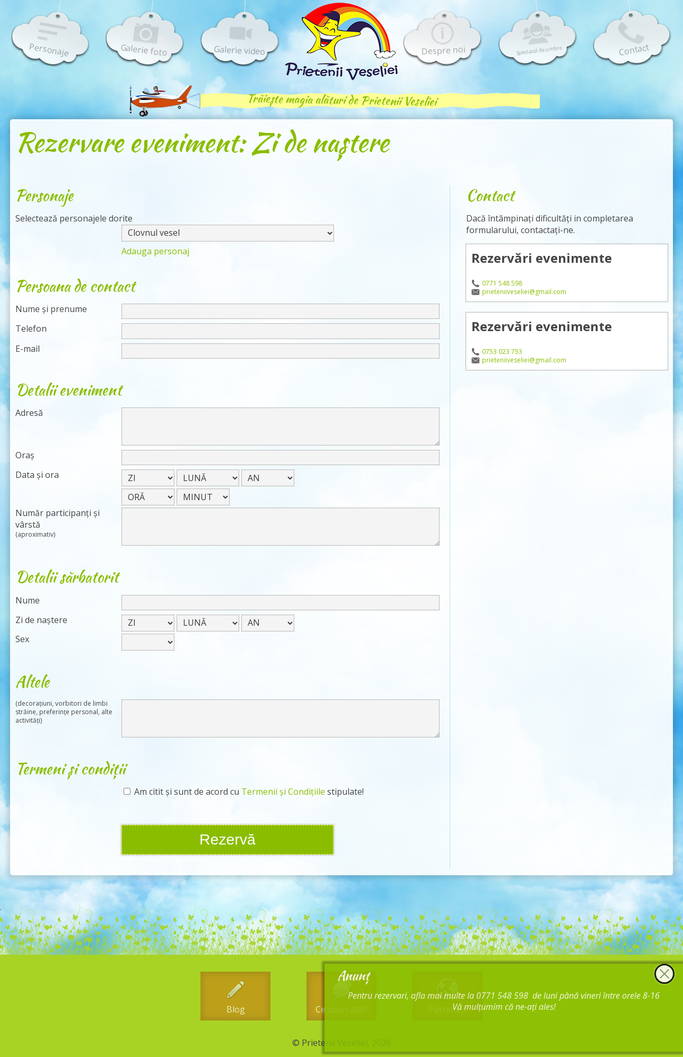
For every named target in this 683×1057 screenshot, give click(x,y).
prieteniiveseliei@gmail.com (524, 292)
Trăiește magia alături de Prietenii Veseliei (341, 100)
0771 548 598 (502, 283)
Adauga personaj (155, 251)
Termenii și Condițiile (283, 791)
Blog (235, 1009)
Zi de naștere (41, 620)
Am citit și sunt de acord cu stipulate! (244, 791)
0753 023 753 (502, 352)
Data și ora (37, 475)
